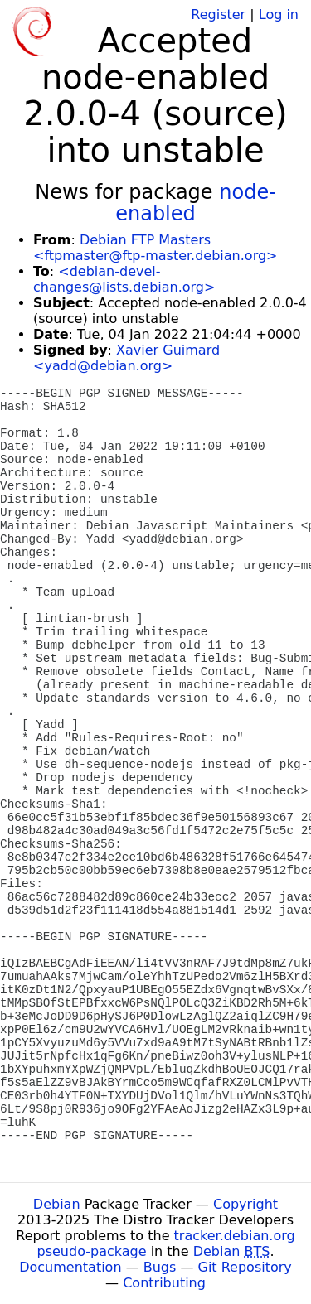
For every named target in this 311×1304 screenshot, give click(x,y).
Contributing (164, 1283)
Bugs (160, 1267)
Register (218, 14)
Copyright (245, 1204)
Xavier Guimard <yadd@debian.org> (126, 358)
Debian (56, 1204)
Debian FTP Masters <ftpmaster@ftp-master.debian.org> (155, 247)
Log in (279, 14)
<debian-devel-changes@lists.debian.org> (124, 279)
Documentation (70, 1267)
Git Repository (245, 1267)
